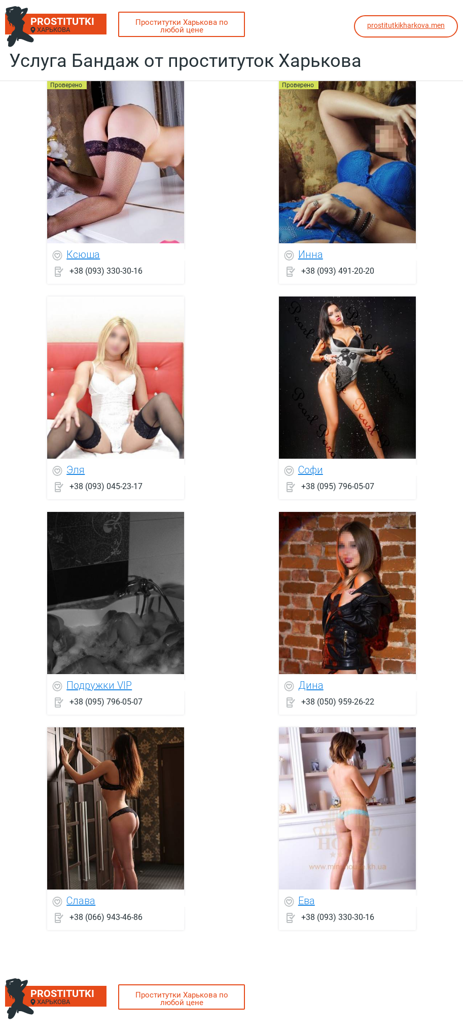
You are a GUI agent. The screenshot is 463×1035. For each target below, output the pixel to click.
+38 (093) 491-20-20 (337, 271)
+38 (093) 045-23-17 (106, 486)
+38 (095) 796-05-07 (337, 486)
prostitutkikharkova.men (406, 25)
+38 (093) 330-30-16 (106, 271)
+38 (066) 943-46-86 (106, 917)
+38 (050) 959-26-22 (337, 702)
